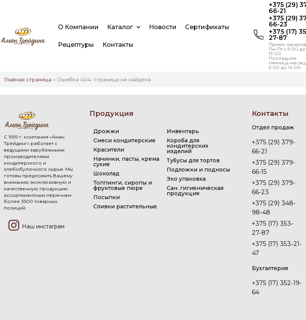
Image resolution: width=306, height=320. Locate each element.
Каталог (124, 27)
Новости (163, 27)
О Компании (78, 27)
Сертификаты (207, 27)
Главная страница (27, 79)
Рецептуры (76, 44)
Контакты (118, 44)
